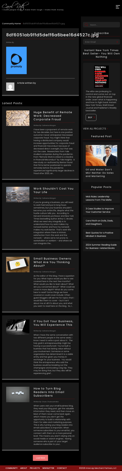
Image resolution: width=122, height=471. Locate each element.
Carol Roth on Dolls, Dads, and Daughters (99, 222)
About (23, 468)
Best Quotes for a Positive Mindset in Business (99, 234)
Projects (35, 468)
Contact (62, 468)
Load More (40, 458)
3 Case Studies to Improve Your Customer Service (100, 210)
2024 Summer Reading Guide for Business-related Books (101, 246)
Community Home (11, 23)
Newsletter (48, 468)
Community (11, 468)
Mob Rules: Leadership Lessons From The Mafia (98, 198)
